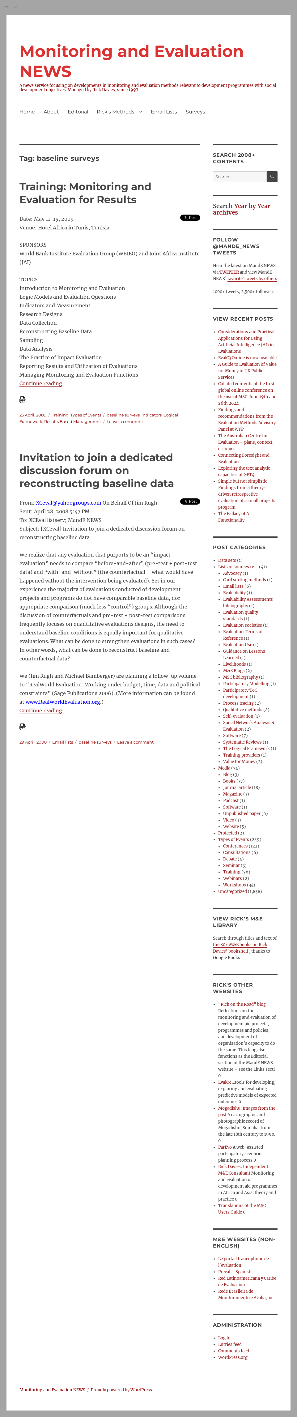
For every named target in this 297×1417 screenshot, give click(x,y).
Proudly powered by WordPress (121, 1390)
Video (228, 820)
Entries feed (230, 1344)
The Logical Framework (246, 748)
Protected (227, 833)
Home (27, 112)
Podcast (231, 800)
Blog (227, 774)
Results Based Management (72, 421)
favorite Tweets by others (252, 278)
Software (232, 735)
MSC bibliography (240, 677)
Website (231, 826)
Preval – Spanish (235, 1271)
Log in (224, 1338)
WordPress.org (233, 1357)
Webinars (232, 878)
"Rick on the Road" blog (242, 1004)
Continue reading (40, 383)
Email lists (62, 742)
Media (224, 768)
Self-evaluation (238, 716)
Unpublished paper (242, 813)
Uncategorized (232, 891)
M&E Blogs (234, 670)
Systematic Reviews (242, 742)
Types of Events (85, 414)
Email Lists (164, 112)
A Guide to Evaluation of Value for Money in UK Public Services (247, 371)
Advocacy (232, 573)
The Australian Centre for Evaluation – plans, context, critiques (246, 442)
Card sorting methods (244, 580)
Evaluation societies (242, 625)
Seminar (231, 865)
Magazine (232, 794)
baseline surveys (123, 414)
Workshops (234, 885)
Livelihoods (234, 664)
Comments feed (233, 1351)
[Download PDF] (109, 399)
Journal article (237, 787)
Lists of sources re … (238, 567)
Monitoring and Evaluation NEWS (52, 1390)
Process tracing (238, 703)
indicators (152, 414)
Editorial (78, 112)
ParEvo (225, 1147)
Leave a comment (125, 421)
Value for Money (239, 761)
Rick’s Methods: (116, 112)
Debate (230, 859)
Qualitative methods (242, 709)
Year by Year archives (241, 209)
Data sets (227, 560)
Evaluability (234, 592)
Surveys (195, 112)
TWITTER (229, 272)
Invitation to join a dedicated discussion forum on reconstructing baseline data (96, 470)
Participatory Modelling (246, 683)
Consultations (237, 852)
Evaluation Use (237, 644)
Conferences (235, 846)
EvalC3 (224, 1082)
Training (60, 414)
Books (229, 781)
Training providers (241, 755)
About (51, 112)
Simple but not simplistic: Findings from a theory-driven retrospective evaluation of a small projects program (246, 494)
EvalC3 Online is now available (247, 358)
